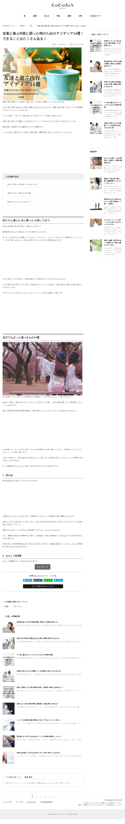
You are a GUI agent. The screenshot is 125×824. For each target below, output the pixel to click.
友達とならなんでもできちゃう (19, 202)
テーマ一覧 (19, 802)
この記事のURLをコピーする (43, 586)
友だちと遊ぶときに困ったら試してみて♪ (22, 184)
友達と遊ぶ (18, 116)
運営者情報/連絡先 (47, 802)
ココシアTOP (7, 802)
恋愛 (35, 16)
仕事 (80, 16)
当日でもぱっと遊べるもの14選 (19, 193)
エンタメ (18, 606)
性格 (58, 16)
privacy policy (31, 802)
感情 (69, 16)
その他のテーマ (95, 16)
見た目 (46, 16)
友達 (7, 606)
